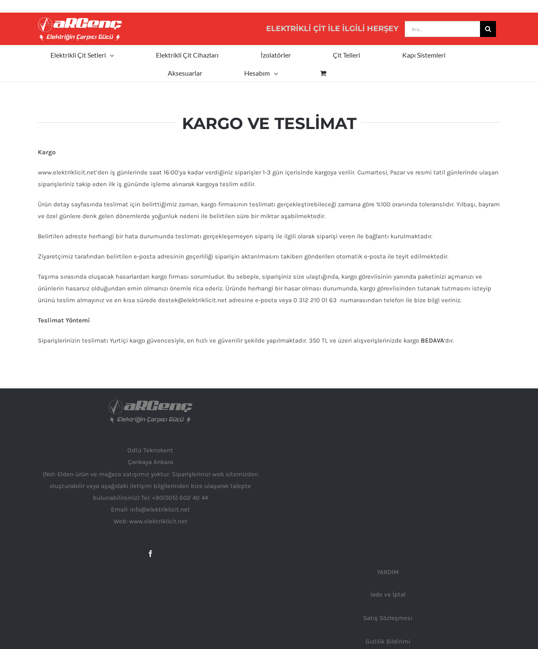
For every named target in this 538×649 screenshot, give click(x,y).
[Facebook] (150, 553)
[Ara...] (442, 29)
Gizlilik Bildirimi (388, 641)
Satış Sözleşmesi (387, 618)
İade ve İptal (388, 594)
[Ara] (488, 29)
